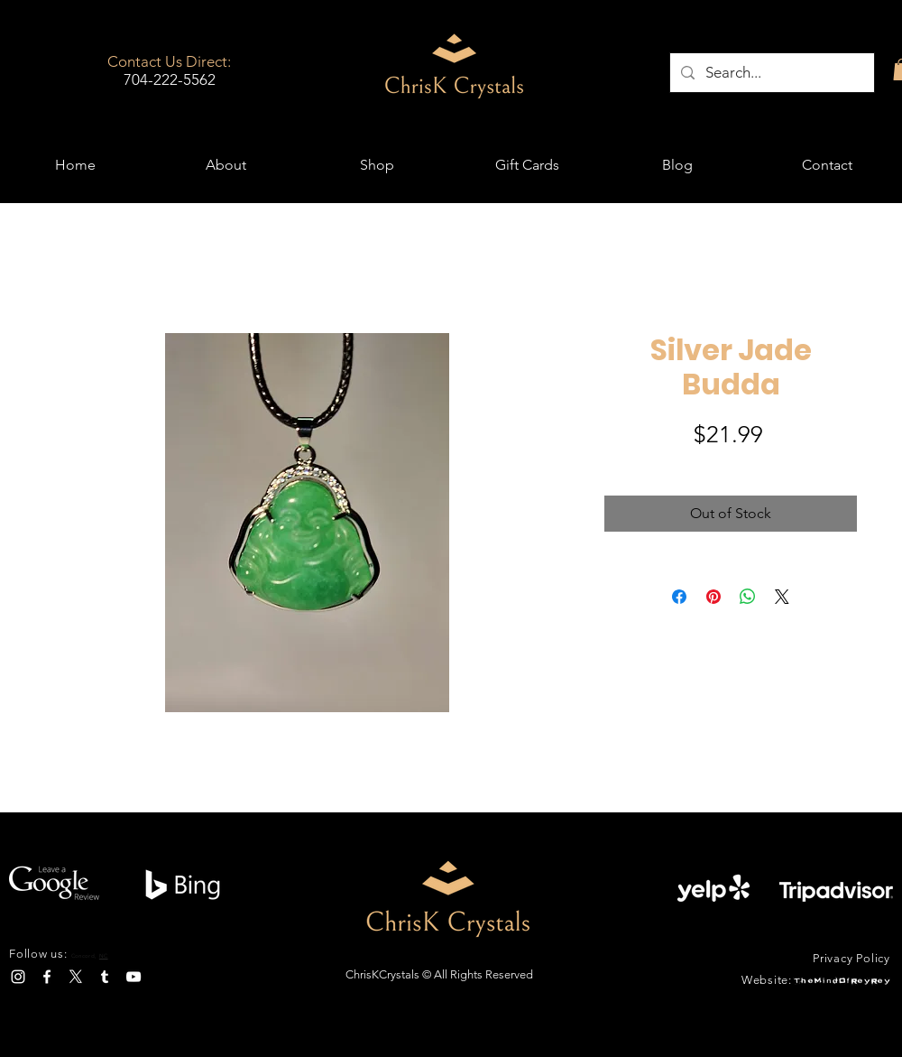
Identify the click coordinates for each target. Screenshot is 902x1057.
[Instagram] (18, 977)
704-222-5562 (170, 79)
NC (103, 956)
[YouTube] (133, 977)
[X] (76, 977)
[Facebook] (47, 977)
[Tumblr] (105, 977)
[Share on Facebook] (679, 596)
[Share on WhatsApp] (748, 596)
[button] (376, 165)
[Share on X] (782, 596)
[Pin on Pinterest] (713, 596)
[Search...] (770, 72)
